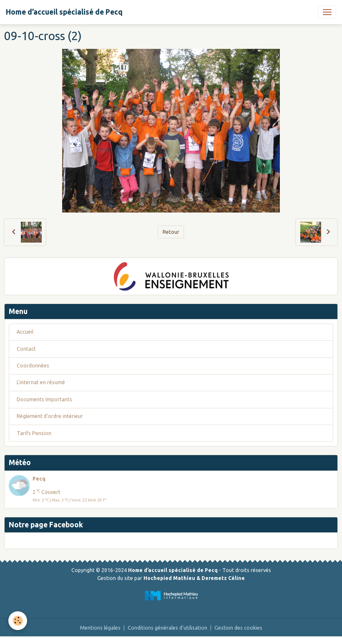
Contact (26, 349)
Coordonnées (33, 365)
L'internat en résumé (41, 382)
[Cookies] (17, 620)
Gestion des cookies (238, 627)
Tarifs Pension (34, 433)
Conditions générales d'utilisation (167, 627)
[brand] (64, 12)
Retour (171, 232)
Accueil (25, 331)
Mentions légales (100, 627)
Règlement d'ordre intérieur (50, 416)
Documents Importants (44, 399)
